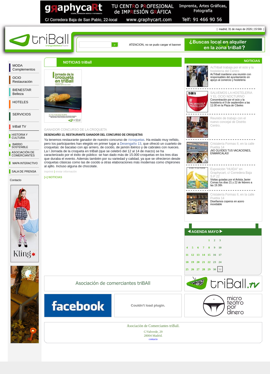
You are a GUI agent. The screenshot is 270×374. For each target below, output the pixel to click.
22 (209, 262)
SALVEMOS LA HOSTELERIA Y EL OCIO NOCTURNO (231, 94)
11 (187, 254)
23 (214, 262)
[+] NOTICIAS (53, 177)
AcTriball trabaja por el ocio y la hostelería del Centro (232, 69)
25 (187, 269)
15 (209, 254)
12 (192, 254)
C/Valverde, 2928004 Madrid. (153, 333)
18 (187, 262)
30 (214, 269)
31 (220, 269)
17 (220, 254)
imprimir (48, 171)
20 (198, 262)
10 (220, 247)
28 (203, 269)
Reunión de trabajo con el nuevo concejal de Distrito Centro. (228, 121)
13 (198, 254)
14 (203, 254)
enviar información (66, 171)
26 (192, 269)
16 (214, 254)
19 (192, 262)
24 (220, 262)
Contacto (15, 180)
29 (209, 269)
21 (203, 262)
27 (198, 269)
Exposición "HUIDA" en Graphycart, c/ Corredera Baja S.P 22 (231, 172)
